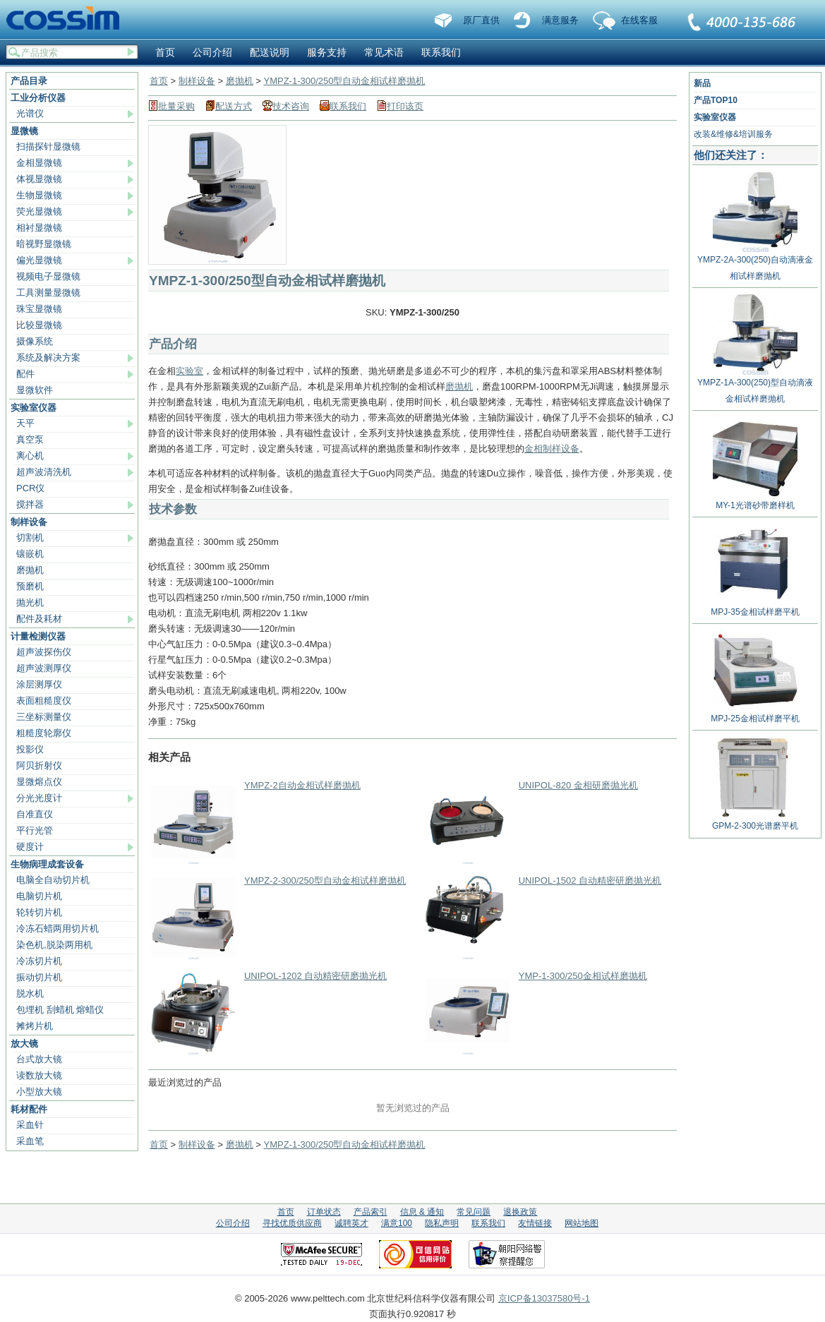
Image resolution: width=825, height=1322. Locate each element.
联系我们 (742, 23)
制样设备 (29, 522)
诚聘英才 (351, 1223)
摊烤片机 (34, 1026)
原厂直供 (481, 20)
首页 (165, 52)
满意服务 (560, 20)
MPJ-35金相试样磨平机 (755, 606)
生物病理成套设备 (47, 864)
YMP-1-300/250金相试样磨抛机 (583, 976)
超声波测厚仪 (43, 668)
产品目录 (29, 81)
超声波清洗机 (43, 472)
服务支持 (327, 52)
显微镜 (24, 131)
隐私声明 (442, 1223)
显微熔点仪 (39, 781)
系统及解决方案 (48, 357)
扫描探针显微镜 (48, 146)
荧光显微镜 (39, 211)
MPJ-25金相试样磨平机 (755, 713)
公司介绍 (212, 52)
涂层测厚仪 (39, 684)
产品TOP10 (715, 100)
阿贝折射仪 (39, 765)
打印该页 (405, 106)
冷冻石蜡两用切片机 (57, 928)
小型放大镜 (39, 1091)
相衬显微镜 (39, 227)
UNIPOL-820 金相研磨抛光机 (578, 785)
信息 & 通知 (422, 1212)
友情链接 (535, 1223)
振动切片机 (39, 977)
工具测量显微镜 (48, 292)
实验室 (189, 371)
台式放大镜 (39, 1059)
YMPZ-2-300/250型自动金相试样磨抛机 (325, 880)
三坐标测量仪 (43, 716)
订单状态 (324, 1212)
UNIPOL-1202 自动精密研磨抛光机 (315, 976)
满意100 (396, 1223)
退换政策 (520, 1212)
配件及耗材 (39, 618)
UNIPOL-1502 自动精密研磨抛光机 (590, 880)
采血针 (30, 1124)
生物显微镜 (39, 195)
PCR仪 (30, 488)
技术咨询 (290, 106)
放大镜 (24, 1043)
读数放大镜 (39, 1075)
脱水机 (30, 993)
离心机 (30, 455)
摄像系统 (34, 341)
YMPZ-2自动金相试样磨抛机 (302, 785)
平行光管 (34, 830)
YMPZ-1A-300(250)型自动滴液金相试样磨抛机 (755, 385)
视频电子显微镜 (48, 276)
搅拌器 (30, 504)
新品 (702, 83)
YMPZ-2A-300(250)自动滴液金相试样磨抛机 (755, 262)
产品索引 (370, 1212)
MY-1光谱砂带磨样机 (755, 500)
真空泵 (30, 439)
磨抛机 (30, 570)
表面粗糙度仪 (43, 700)
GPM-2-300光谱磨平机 (755, 820)
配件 (25, 373)
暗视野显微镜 (43, 244)
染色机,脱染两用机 (54, 944)
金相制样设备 (551, 448)
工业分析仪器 (38, 97)
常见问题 (473, 1212)
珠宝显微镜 (39, 309)
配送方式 (233, 106)
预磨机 (30, 586)
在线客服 (639, 20)
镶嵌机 (30, 553)
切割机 (30, 537)
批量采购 (176, 106)
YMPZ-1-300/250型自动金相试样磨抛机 (344, 81)
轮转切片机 (39, 912)
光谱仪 (30, 113)
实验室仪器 (33, 407)
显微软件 (34, 390)
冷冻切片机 (39, 961)
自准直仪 (34, 814)
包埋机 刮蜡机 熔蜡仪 (60, 1009)
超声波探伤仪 (43, 652)
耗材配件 (29, 1109)
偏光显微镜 (39, 260)
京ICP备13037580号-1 (544, 1298)
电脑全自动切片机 (53, 880)
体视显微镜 (39, 179)
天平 (25, 423)
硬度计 (30, 846)
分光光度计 (39, 798)
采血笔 (30, 1141)
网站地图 (581, 1223)
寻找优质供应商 (292, 1223)
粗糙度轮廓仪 (43, 733)
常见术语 (384, 52)
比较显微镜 (39, 325)
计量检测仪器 (38, 636)
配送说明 (269, 52)
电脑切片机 (39, 896)
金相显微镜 (39, 162)
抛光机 (30, 602)
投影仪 (30, 749)
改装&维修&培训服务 (733, 134)
